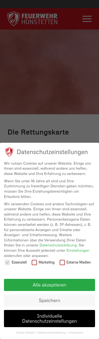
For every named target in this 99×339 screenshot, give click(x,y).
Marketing (43, 262)
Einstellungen (77, 250)
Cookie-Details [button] (25, 332)
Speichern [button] (49, 300)
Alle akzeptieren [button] (49, 285)
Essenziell (16, 262)
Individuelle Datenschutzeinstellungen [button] (49, 318)
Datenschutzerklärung (58, 245)
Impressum (76, 332)
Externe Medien (75, 262)
